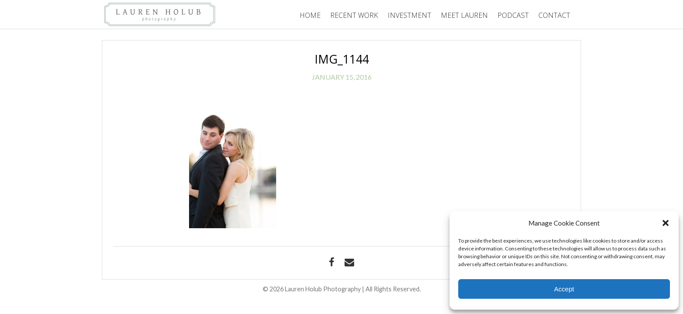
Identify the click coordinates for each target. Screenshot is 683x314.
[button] (665, 223)
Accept (564, 289)
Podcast (513, 15)
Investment (409, 15)
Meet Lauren (464, 15)
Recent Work (354, 15)
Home (310, 15)
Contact (554, 15)
